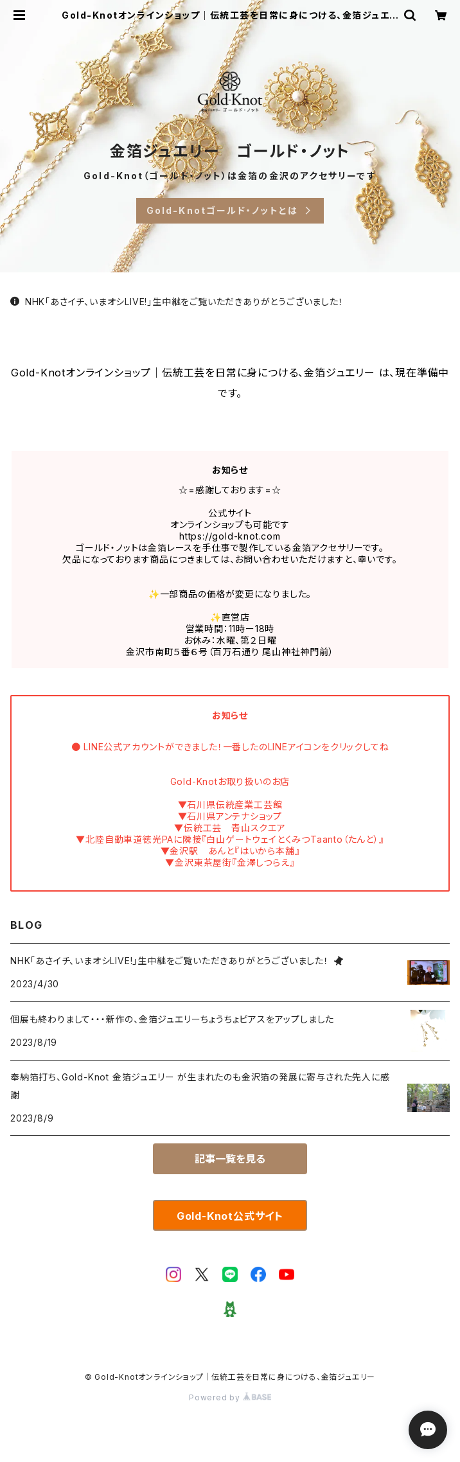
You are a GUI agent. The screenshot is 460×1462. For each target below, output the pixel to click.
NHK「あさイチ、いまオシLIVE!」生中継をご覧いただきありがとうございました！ (177, 301)
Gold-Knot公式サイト (230, 1216)
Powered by (230, 1397)
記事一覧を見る (230, 1158)
